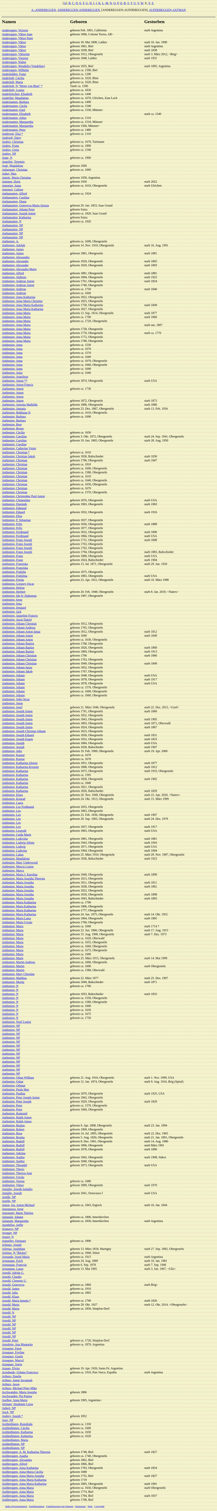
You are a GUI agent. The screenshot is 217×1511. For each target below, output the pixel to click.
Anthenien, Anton (13, 388)
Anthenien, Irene (12, 599)
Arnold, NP (9, 1316)
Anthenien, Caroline (14, 444)
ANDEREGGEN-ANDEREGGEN (78, 10)
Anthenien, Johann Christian (19, 623)
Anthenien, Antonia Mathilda (19, 404)
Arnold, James (10, 1288)
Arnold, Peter (10, 1340)
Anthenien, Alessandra (15, 257)
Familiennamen (36, 1506)
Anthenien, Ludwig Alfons (18, 842)
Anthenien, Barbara (14, 416)
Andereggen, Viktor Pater (17, 38)
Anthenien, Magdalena (16, 858)
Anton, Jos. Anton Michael (18, 1205)
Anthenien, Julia (12, 751)
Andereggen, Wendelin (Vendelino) (23, 66)
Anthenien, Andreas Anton (18, 281)
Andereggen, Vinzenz (15, 58)
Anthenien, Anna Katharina (18, 297)
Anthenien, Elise (12, 516)
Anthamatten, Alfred (14, 193)
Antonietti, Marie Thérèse (17, 1213)
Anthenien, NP (11, 1025)
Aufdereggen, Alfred (14, 1463)
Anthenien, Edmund (14, 508)
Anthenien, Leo (11, 810)
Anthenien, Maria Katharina (19, 902)
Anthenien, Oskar (12, 1081)
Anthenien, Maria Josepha (18, 882)
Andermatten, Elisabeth (16, 113)
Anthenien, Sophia (13, 1157)
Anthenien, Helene (13, 587)
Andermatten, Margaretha (17, 121)
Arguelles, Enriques (14, 1240)
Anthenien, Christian (14, 460)
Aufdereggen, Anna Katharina (20, 1467)
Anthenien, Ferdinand (15, 532)
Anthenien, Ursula (13, 1177)
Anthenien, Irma (12, 603)
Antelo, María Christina (16, 177)
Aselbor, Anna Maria (14, 1400)
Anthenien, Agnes (13, 249)
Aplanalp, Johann (12, 1217)
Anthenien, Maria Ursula (17, 922)
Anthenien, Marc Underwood (20, 862)
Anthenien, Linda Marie (16, 834)
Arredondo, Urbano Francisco (20, 1372)
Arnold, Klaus (10, 1296)
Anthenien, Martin (13, 966)
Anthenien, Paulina (13, 1093)
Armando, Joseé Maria (15, 1256)
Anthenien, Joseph (13, 743)
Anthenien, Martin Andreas (18, 962)
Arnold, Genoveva (13, 1284)
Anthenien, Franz (12, 556)
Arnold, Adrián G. (13, 1272)
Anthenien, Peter (12, 1105)
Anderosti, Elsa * (12, 133)
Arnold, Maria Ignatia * (16, 1300)
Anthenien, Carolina (14, 436)
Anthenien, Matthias (14, 978)
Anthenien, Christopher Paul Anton (23, 496)
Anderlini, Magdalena (15, 98)
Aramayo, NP (10, 1229)
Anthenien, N (10, 986)
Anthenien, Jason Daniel (17, 619)
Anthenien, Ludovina (15, 838)
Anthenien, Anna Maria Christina (22, 301)
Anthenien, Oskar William (18, 1077)
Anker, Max (9, 173)
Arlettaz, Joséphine (13, 1248)
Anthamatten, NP (12, 225)
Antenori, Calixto (12, 189)
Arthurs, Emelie (11, 1376)
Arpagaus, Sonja (12, 1364)
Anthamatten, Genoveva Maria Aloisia (25, 205)
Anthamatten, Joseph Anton (19, 213)
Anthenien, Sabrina (13, 1153)
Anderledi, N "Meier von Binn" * (22, 86)
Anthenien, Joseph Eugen (17, 739)
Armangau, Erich (12, 1260)
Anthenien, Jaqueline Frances (20, 615)
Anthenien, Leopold (14, 830)
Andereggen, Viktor (14, 42)
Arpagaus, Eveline (13, 1352)
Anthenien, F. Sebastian (16, 520)
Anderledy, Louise (13, 90)
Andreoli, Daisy (11, 137)
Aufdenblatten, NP (13, 1444)
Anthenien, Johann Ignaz (17, 667)
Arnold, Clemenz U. (14, 1280)
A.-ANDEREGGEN (43, 10)
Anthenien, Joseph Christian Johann (24, 731)
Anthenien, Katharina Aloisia (19, 763)
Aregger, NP (9, 1233)
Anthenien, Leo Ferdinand (18, 806)
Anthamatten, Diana (14, 201)
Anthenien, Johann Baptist (18, 643)
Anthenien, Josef (12, 707)
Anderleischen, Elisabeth (17, 94)
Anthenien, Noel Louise (16, 1021)
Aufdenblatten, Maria (15, 1440)
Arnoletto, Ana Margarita (17, 1344)
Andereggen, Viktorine (16, 54)
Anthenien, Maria (12, 926)
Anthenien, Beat (12, 424)
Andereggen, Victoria (15, 30)
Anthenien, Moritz (13, 982)
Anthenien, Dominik (14, 504)
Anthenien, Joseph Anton (17, 711)
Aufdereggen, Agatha (15, 1456)
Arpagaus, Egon (11, 1348)
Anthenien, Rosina (13, 1137)
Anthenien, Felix (12, 524)
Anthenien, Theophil (14, 1165)
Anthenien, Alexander (15, 261)
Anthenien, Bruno (13, 428)
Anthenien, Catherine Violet (19, 448)
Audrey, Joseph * (12, 1416)
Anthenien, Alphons (14, 277)
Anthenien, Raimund (14, 1113)
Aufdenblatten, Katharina (17, 1432)
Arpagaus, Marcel (13, 1360)
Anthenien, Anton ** (14, 380)
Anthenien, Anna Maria (16, 313)
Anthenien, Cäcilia (13, 432)
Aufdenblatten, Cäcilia (15, 1428)
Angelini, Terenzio (13, 161)
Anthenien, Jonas (12, 703)
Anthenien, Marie (12, 958)
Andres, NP (9, 153)
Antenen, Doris (11, 181)
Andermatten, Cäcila (14, 106)
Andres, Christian (12, 141)
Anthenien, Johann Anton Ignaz (21, 631)
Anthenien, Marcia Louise (18, 866)
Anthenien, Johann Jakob (17, 671)
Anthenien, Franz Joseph (17, 540)
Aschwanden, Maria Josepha (19, 1392)
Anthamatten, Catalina (15, 197)
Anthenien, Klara (12, 794)
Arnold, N (8, 1312)
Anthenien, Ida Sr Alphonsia (19, 595)
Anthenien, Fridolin (14, 571)
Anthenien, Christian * (15, 452)
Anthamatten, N (11, 221)
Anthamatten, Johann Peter (18, 209)
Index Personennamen (16, 1506)
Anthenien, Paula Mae (15, 1089)
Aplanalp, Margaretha (15, 1221)
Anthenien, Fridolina (14, 575)
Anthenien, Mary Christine (18, 974)
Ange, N (7, 157)
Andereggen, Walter (14, 62)
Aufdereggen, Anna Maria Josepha (23, 1475)
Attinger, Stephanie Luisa (17, 1404)
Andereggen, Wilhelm (15, 70)
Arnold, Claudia (11, 1276)
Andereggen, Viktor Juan (17, 34)
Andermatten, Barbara (15, 102)
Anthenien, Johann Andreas (18, 627)
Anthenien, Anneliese (15, 376)
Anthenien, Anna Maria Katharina (22, 305)
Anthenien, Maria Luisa (16, 918)
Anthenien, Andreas (14, 289)
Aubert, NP (9, 1408)
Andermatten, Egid (13, 110)
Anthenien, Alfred (13, 273)
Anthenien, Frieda (13, 579)
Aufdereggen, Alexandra (17, 1460)
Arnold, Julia (10, 1292)
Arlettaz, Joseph (11, 1244)
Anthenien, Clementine (16, 500)
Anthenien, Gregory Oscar (18, 583)
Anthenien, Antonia (14, 408)
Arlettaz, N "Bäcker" (14, 1252)
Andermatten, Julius (14, 117)
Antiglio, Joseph (12, 1193)
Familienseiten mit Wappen (59, 1506)
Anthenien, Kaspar (13, 755)
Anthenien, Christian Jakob (18, 456)
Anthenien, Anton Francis (17, 384)
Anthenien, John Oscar (16, 699)
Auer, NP (7, 1420)
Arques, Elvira (11, 1368)
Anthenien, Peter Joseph (16, 1101)
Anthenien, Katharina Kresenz (20, 767)
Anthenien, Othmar (13, 1085)
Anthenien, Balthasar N (16, 412)
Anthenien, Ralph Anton (17, 1117)
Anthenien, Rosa (12, 1133)
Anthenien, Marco (13, 870)
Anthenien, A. (10, 241)
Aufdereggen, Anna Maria (18, 1487)
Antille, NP (9, 1197)
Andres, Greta (10, 149)
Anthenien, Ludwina (14, 850)
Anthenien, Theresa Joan (17, 1173)
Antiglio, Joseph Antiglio (17, 1189)
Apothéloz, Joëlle (12, 1225)
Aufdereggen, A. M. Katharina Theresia (26, 1452)
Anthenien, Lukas (13, 854)
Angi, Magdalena (12, 165)
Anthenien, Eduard (13, 512)
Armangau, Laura (12, 1268)
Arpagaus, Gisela (12, 1356)
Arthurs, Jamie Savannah (17, 1380)
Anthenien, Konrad (13, 798)
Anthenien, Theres (13, 1169)
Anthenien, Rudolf (13, 1141)
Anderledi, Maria (12, 82)
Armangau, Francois (14, 1264)
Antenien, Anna (11, 185)
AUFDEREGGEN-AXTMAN (167, 10)
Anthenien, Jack (11, 611)
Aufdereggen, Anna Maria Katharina (24, 1479)
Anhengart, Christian (14, 169)
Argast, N (8, 1236)
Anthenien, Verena (13, 1181)
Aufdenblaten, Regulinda (17, 1424)
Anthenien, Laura (12, 802)
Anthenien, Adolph (13, 245)
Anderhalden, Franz (14, 74)
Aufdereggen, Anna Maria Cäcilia (22, 1471)
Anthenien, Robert (13, 1129)
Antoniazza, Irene (13, 1209)
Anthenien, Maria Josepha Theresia (23, 878)
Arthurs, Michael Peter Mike (19, 1388)
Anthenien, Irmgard (14, 607)
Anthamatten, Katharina (16, 217)
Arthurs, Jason (10, 1384)
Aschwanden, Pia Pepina (17, 1396)
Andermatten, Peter (13, 129)
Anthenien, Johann (13, 675)
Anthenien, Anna (12, 344)
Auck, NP (8, 1412)
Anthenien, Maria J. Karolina (19, 874)
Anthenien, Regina (13, 1125)
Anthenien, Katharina (15, 771)
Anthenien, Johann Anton (17, 635)
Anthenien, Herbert (13, 591)
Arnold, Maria (10, 1304)
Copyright (99, 1506)
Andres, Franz (10, 145)
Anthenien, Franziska (15, 563)
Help (90, 1506)
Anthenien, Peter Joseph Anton (21, 1097)
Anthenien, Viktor (13, 1185)
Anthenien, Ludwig (13, 846)
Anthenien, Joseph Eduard (18, 735)
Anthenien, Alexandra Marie (19, 269)
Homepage (80, 1506)
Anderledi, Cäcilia (13, 78)
